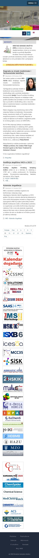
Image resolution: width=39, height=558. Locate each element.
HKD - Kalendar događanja (13, 218)
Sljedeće (28, 233)
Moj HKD (19, 548)
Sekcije (13, 540)
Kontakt (25, 544)
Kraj (5, 236)
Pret (13, 230)
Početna (13, 536)
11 (9, 233)
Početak (6, 230)
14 (22, 233)
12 (14, 233)
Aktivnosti (24, 540)
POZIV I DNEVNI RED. (12, 178)
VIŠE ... (7, 181)
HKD (23, 21)
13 (18, 233)
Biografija (8, 158)
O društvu (14, 544)
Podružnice (24, 536)
